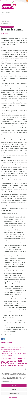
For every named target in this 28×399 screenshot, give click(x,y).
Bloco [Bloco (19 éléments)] (3, 361)
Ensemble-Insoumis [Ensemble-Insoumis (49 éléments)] (16, 363)
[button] (26, 369)
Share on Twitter (4, 339)
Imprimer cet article (6, 342)
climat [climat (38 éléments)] (12, 361)
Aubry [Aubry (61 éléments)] (12, 359)
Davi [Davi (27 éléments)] (16, 361)
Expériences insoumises (6, 14)
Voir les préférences (14, 393)
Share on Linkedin (7, 338)
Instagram (13, 1)
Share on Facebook (2, 339)
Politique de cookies (13, 397)
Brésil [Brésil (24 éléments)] (7, 361)
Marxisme (5, 33)
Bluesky (8, 1)
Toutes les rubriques (5, 12)
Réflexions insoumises (6, 23)
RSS (27, 1)
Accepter (14, 385)
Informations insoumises (6, 16)
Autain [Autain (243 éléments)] (21, 358)
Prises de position (5, 21)
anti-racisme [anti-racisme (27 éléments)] (5, 358)
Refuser (14, 389)
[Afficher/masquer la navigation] (25, 6)
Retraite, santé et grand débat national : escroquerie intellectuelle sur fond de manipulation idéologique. (12, 349)
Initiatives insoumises (5, 19)
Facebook (3, 1)
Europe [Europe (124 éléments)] (12, 365)
